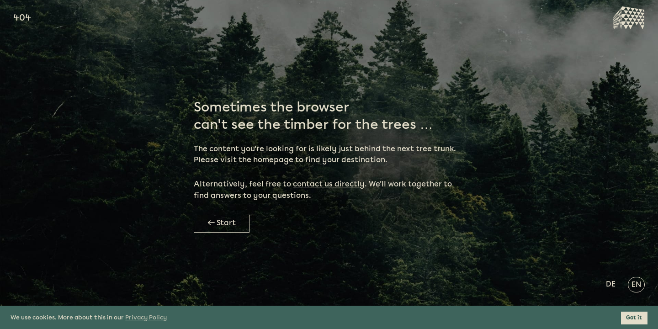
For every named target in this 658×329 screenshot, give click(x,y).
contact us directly (329, 184)
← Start (221, 223)
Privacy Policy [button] (146, 317)
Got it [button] (634, 318)
